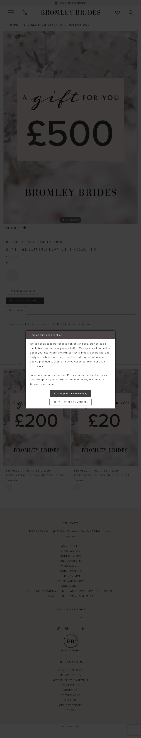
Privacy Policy (75, 373)
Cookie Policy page (42, 382)
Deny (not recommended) (70, 402)
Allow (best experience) (70, 393)
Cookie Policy (98, 373)
